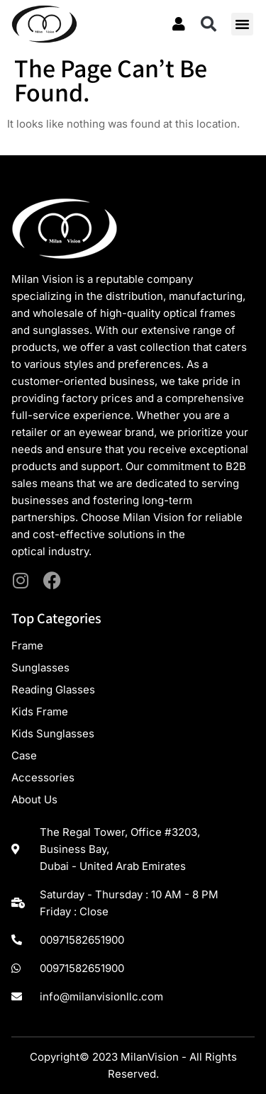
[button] (208, 24)
